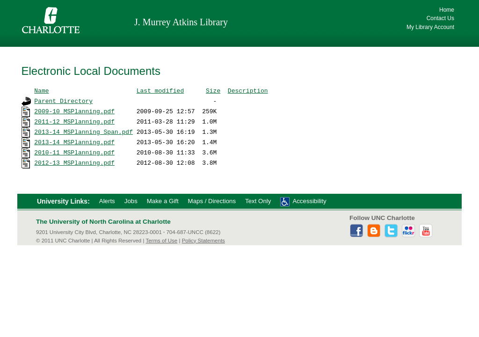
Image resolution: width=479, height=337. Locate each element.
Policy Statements (203, 240)
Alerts (107, 201)
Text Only (258, 201)
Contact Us (440, 18)
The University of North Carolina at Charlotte (103, 221)
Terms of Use (161, 240)
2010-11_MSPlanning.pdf (74, 152)
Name (41, 90)
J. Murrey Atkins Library (181, 22)
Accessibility (309, 201)
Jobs (131, 201)
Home (446, 10)
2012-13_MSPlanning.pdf (74, 162)
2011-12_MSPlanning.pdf (74, 121)
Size (213, 90)
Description (248, 90)
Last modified (160, 90)
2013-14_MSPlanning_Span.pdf (83, 131)
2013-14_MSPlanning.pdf (74, 142)
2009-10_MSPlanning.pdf (74, 111)
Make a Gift (163, 201)
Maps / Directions (212, 201)
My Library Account (430, 27)
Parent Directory (63, 100)
